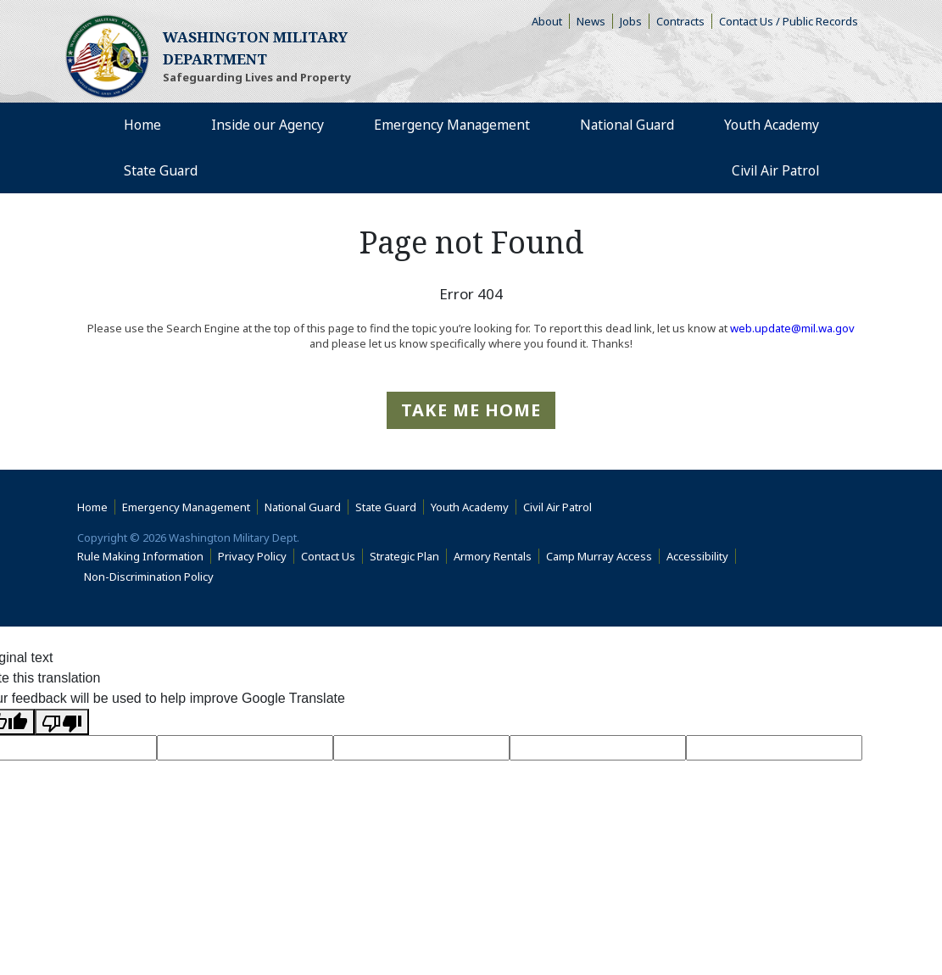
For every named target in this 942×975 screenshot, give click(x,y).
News (591, 21)
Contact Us (328, 556)
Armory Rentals (493, 556)
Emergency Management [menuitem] (449, 125)
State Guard (385, 507)
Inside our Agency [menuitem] (265, 125)
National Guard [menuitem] (626, 125)
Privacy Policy (252, 556)
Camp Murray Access (603, 556)
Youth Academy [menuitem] (771, 125)
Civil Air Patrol (561, 507)
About (551, 21)
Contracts (680, 21)
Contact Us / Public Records (788, 21)
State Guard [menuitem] (161, 171)
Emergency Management (186, 507)
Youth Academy (470, 507)
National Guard (303, 507)
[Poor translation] (62, 722)
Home (92, 507)
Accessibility (701, 556)
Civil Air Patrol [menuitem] (779, 170)
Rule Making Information (140, 556)
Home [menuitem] (142, 125)
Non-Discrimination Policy (152, 576)
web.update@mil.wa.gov (792, 328)
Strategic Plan (404, 556)
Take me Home (471, 409)
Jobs (631, 21)
